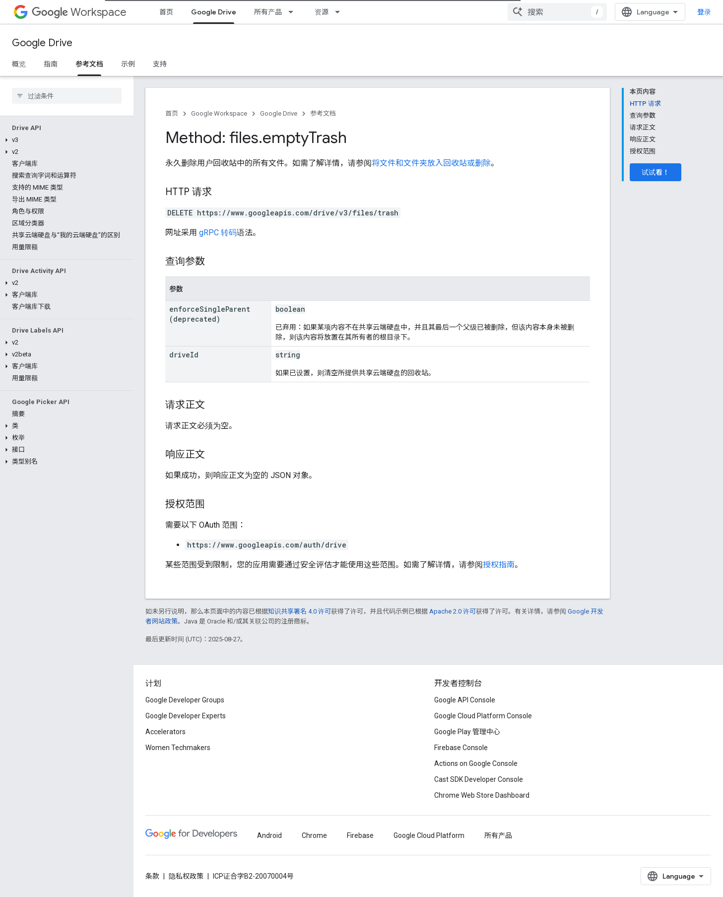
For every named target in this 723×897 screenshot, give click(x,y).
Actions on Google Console (476, 763)
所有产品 (268, 11)
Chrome (314, 835)
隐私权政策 (186, 876)
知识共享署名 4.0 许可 (299, 611)
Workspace (79, 12)
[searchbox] (67, 96)
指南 (51, 64)
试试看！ (655, 172)
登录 (704, 12)
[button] (65, 140)
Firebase (360, 835)
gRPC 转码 (218, 232)
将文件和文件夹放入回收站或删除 (431, 163)
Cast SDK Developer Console (478, 779)
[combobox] (557, 12)
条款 (152, 876)
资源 (322, 11)
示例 (128, 64)
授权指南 (499, 564)
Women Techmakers (177, 748)
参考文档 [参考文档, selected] (89, 64)
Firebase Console (461, 748)
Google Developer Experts (185, 716)
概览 (19, 64)
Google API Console (464, 700)
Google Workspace (219, 113)
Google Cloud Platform (429, 835)
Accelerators (165, 732)
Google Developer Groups (184, 700)
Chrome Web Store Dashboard (481, 795)
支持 (160, 64)
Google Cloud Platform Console (483, 716)
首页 (166, 11)
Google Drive (42, 43)
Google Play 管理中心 (467, 732)
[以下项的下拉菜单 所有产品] (294, 12)
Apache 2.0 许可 (452, 611)
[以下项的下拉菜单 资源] (340, 12)
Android (269, 835)
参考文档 (323, 113)
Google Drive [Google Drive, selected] (213, 11)
